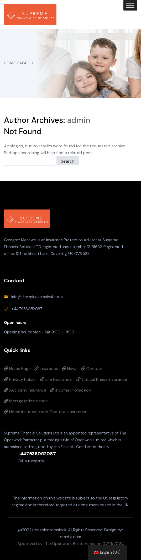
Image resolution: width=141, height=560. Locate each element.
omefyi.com (70, 536)
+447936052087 (26, 309)
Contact (92, 368)
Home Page (17, 368)
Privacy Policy (19, 379)
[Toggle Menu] (130, 5)
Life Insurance (56, 379)
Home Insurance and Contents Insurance (45, 411)
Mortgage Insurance (26, 401)
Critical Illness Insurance (101, 379)
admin (78, 120)
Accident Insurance (25, 390)
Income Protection (70, 390)
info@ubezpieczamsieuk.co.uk (37, 296)
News (69, 368)
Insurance (46, 368)
